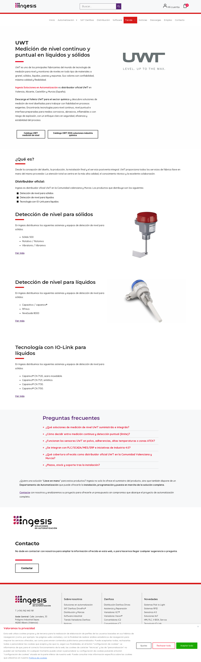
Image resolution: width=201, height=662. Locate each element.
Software (117, 20)
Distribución (103, 20)
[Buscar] (118, 6)
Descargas (155, 20)
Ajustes (143, 645)
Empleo (168, 20)
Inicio (52, 20)
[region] (100, 643)
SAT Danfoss (87, 20)
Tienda (130, 20)
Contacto (180, 20)
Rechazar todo (164, 645)
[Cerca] (198, 626)
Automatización (68, 20)
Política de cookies (38, 658)
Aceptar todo (186, 645)
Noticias (143, 20)
